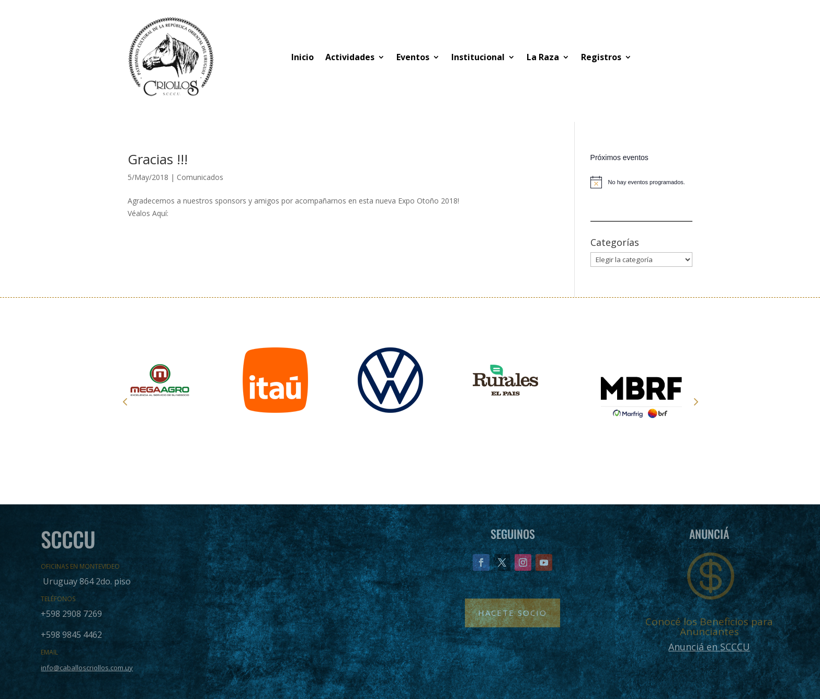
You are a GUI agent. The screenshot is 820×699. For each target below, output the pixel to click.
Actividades (349, 57)
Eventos (412, 57)
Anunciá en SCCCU (709, 646)
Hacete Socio (512, 612)
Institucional (478, 57)
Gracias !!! (158, 159)
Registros (601, 57)
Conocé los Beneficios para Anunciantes (709, 626)
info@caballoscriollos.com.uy (87, 667)
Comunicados (200, 177)
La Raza (543, 57)
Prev (125, 401)
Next (695, 401)
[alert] (641, 182)
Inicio (302, 57)
